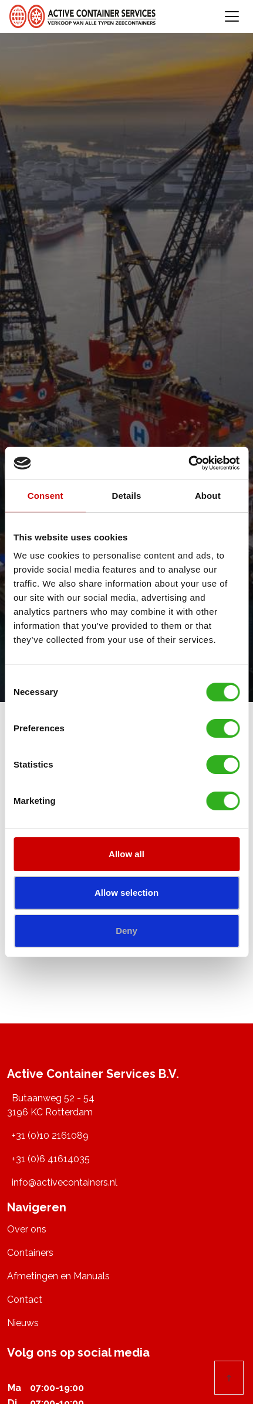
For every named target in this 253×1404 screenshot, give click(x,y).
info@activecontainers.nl (64, 1182)
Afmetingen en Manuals (58, 1276)
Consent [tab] (45, 496)
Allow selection (126, 893)
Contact (24, 1299)
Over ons (26, 1229)
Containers (30, 1252)
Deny (126, 931)
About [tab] (208, 496)
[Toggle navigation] (232, 16)
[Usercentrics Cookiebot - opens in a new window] (188, 463)
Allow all (126, 854)
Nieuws (23, 1322)
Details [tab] (126, 496)
